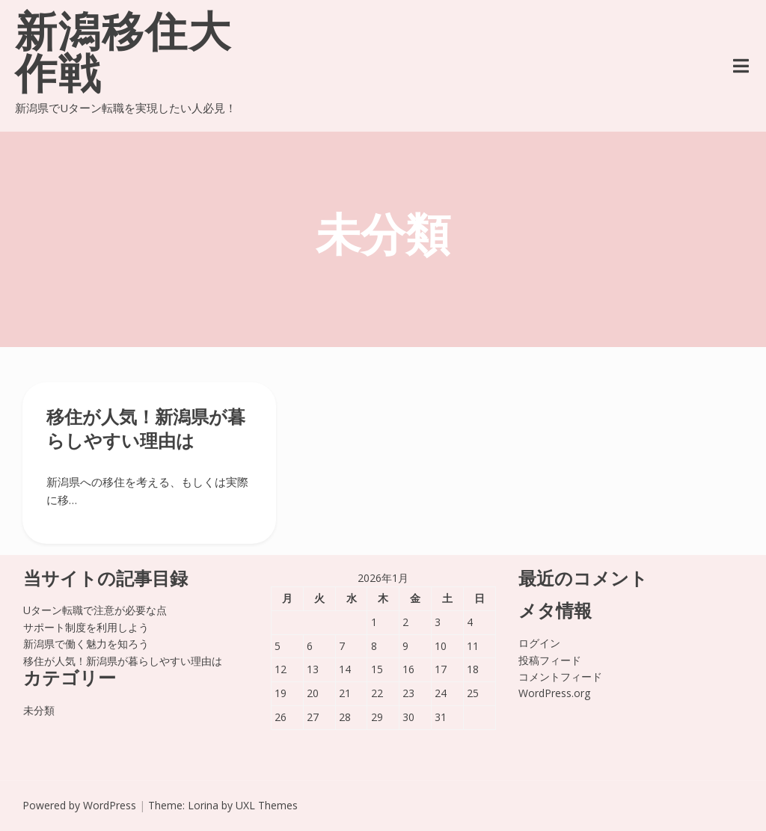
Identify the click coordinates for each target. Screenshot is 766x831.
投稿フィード (549, 660)
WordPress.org (554, 693)
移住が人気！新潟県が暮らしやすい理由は (122, 661)
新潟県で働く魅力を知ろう (86, 644)
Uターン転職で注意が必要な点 (95, 610)
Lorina (203, 805)
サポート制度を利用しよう (86, 627)
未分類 (39, 710)
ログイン (539, 643)
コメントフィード (560, 676)
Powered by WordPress (79, 805)
